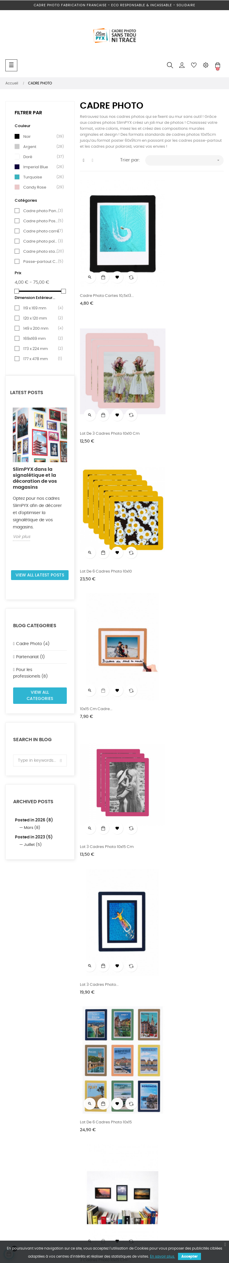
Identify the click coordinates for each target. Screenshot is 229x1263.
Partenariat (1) (30, 657)
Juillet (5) (33, 845)
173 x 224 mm (41, 348)
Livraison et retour (171, 1133)
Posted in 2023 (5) (34, 837)
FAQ (158, 1123)
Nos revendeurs (95, 1133)
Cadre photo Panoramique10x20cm (113, 744)
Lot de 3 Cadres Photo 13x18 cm (184, 861)
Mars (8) (32, 828)
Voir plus (21, 537)
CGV (158, 1144)
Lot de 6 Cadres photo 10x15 (106, 627)
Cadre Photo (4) (32, 644)
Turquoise (41, 177)
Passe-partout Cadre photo (41, 261)
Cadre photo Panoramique (41, 211)
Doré (41, 157)
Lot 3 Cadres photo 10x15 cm (107, 510)
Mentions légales (96, 1144)
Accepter (189, 1256)
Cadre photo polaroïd (41, 241)
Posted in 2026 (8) (34, 820)
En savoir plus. (162, 1256)
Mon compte (166, 1155)
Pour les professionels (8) (30, 673)
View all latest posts (40, 575)
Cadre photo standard (41, 251)
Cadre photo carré (41, 231)
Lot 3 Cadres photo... (173, 510)
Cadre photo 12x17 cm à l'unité (183, 744)
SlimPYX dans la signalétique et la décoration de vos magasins (35, 478)
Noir (41, 136)
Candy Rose (41, 187)
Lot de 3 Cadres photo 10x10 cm (184, 275)
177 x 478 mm (41, 359)
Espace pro (91, 1123)
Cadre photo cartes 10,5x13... (107, 275)
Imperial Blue (41, 167)
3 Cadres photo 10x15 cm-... (180, 627)
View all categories (40, 695)
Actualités (89, 1155)
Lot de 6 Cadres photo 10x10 (106, 392)
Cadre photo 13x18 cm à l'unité (109, 861)
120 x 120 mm (41, 318)
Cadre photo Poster (41, 221)
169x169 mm (41, 338)
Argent (41, 146)
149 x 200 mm (41, 328)
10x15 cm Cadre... (170, 392)
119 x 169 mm (41, 308)
